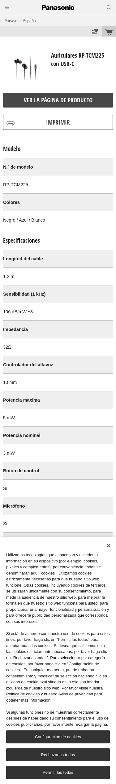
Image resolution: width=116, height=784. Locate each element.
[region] (58, 660)
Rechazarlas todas (58, 754)
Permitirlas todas (58, 772)
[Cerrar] (108, 546)
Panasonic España (20, 20)
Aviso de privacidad (75, 694)
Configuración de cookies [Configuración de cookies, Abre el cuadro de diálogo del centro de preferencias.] (58, 736)
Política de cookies (23, 694)
